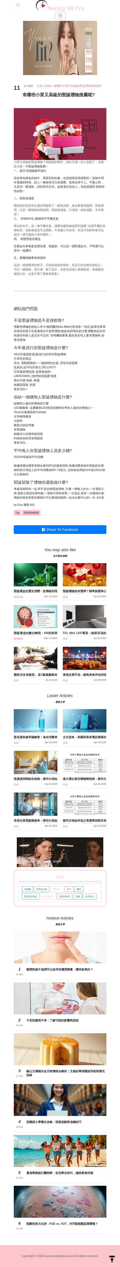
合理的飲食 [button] (48, 896)
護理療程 (18, 638)
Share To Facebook (60, 530)
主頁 (39, 85)
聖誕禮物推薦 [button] (31, 512)
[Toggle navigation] (60, 15)
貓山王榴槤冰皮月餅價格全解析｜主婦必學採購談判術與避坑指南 (65, 1073)
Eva (20, 504)
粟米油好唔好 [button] (30, 896)
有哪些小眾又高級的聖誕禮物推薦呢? (78, 85)
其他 (48, 85)
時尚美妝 (18, 597)
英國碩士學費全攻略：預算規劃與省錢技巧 (54, 1122)
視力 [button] (69, 889)
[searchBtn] (18, 5)
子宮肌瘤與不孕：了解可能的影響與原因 (52, 1020)
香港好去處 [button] (41, 889)
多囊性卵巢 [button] (64, 896)
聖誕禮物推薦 (37, 166)
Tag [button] (17, 512)
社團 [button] (78, 896)
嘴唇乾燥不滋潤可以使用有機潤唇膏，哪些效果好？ (59, 969)
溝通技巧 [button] (56, 889)
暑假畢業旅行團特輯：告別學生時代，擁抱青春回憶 (59, 1173)
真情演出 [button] (89, 896)
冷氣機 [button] (27, 889)
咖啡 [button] (79, 889)
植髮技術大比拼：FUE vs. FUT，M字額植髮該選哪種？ (62, 1223)
